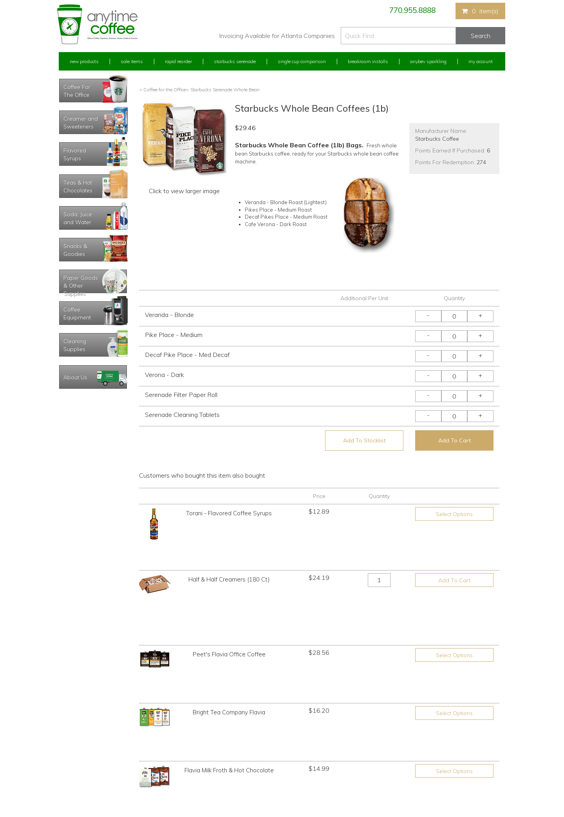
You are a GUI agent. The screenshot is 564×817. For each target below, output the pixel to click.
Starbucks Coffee (437, 138)
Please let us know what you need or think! (343, 745)
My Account (480, 61)
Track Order (71, 782)
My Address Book (78, 752)
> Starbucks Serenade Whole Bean (223, 89)
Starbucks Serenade (235, 61)
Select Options (454, 514)
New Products (84, 61)
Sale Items (132, 61)
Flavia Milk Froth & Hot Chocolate (229, 635)
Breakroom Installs (368, 61)
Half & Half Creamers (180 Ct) (229, 552)
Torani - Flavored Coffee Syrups (229, 513)
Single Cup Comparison (302, 61)
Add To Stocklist (364, 440)
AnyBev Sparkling (189, 782)
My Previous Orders (80, 738)
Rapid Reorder (178, 61)
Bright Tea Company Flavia (229, 607)
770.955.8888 (412, 10)
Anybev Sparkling (428, 61)
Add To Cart (454, 440)
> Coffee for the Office (162, 89)
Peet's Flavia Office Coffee (229, 580)
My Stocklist (71, 767)
